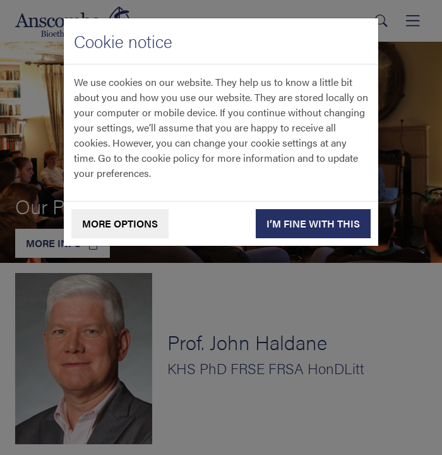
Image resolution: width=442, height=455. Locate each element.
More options (120, 223)
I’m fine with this (313, 223)
